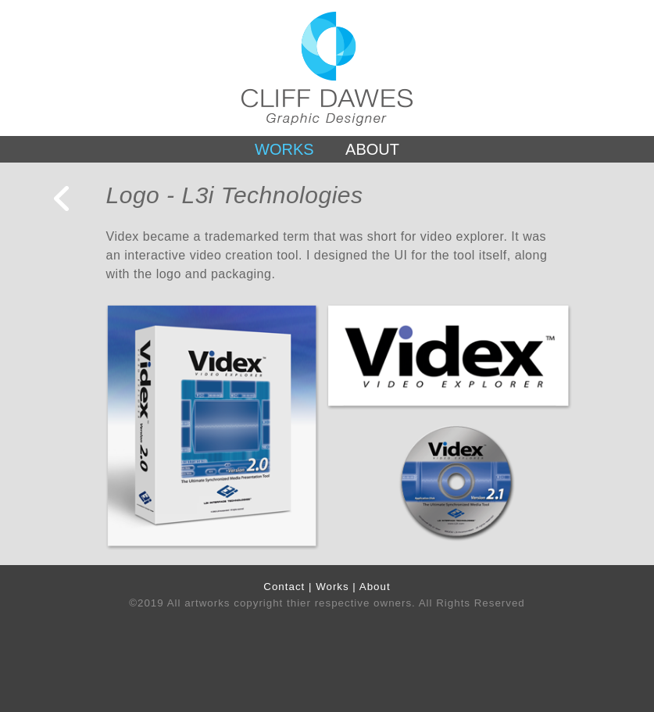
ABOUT (372, 149)
